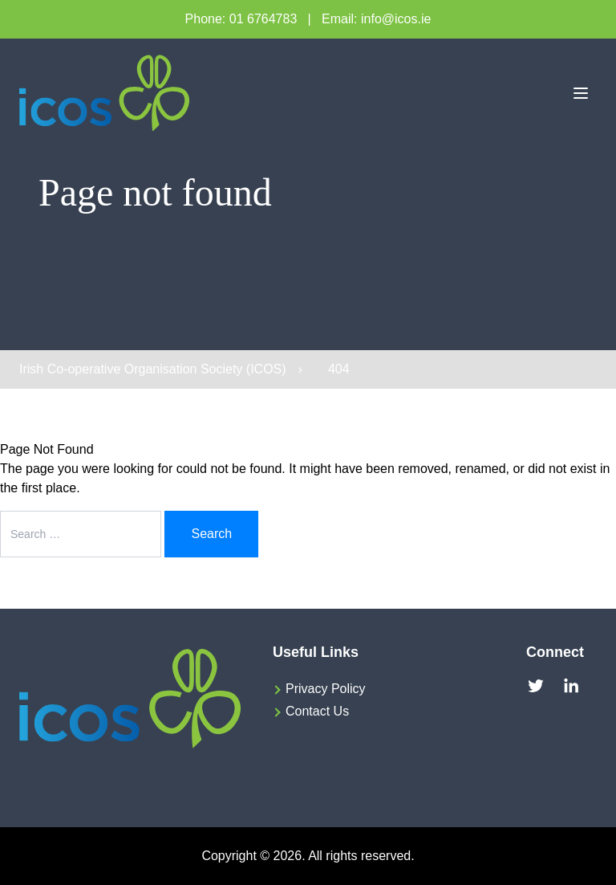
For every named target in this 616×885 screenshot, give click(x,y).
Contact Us (317, 711)
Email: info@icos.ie (376, 19)
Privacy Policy (326, 688)
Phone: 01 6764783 (241, 19)
